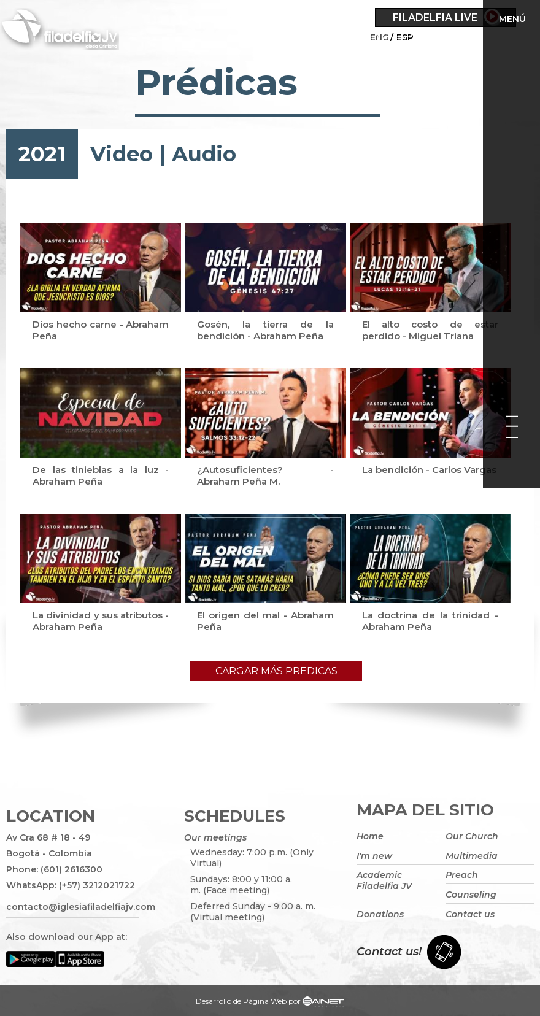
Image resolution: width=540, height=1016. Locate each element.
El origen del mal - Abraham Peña (265, 621)
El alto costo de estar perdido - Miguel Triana (430, 330)
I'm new (374, 855)
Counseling (471, 894)
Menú (512, 19)
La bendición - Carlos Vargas (429, 469)
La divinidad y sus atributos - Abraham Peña (101, 621)
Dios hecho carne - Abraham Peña (101, 330)
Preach (462, 874)
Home (370, 836)
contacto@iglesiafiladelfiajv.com (72, 906)
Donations (380, 914)
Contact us (470, 914)
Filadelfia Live (435, 17)
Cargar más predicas (276, 671)
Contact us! (389, 951)
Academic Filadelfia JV (384, 880)
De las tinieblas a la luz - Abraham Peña (101, 475)
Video (121, 154)
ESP (403, 36)
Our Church (472, 836)
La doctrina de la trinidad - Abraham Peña (430, 621)
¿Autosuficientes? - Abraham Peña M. (265, 475)
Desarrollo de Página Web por (270, 1002)
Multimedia (472, 855)
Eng (378, 36)
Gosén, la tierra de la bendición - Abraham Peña (265, 330)
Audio (204, 154)
